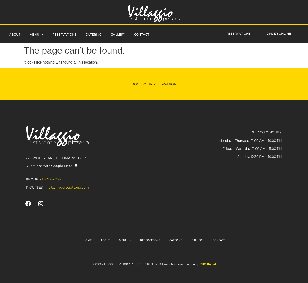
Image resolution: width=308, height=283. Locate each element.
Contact (141, 34)
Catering (94, 34)
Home (87, 240)
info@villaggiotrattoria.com (66, 187)
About (14, 34)
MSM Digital (208, 264)
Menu (36, 34)
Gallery (118, 34)
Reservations (64, 34)
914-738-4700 (50, 179)
